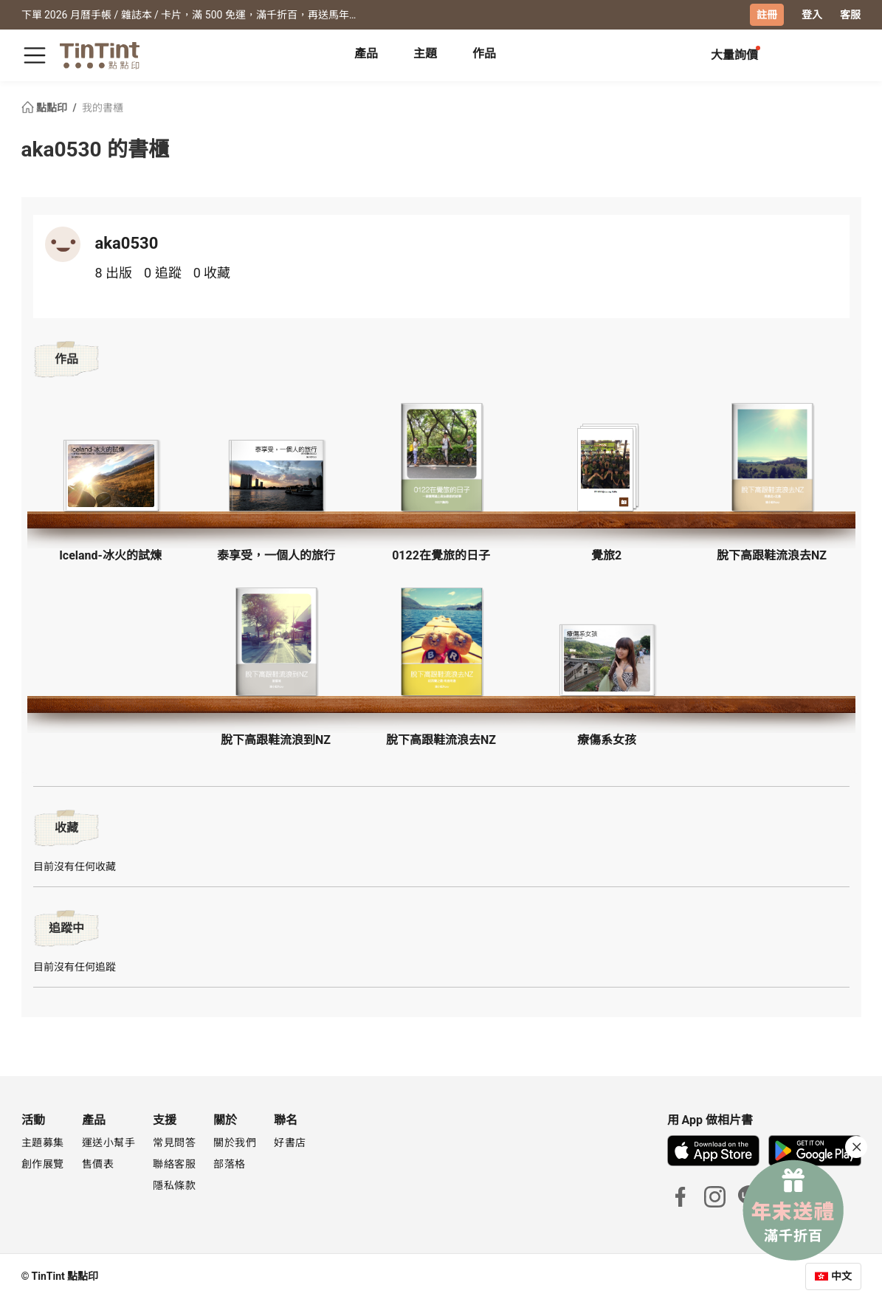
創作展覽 (42, 1164)
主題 (425, 53)
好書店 (290, 1142)
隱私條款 (174, 1185)
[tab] (366, 55)
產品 (366, 53)
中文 (841, 1276)
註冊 (767, 15)
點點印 (45, 108)
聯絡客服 (174, 1164)
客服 (850, 15)
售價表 (98, 1164)
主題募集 (42, 1142)
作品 (484, 53)
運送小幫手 (109, 1142)
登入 (812, 15)
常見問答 (174, 1142)
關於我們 (234, 1142)
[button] (110, 475)
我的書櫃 (102, 108)
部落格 (229, 1164)
